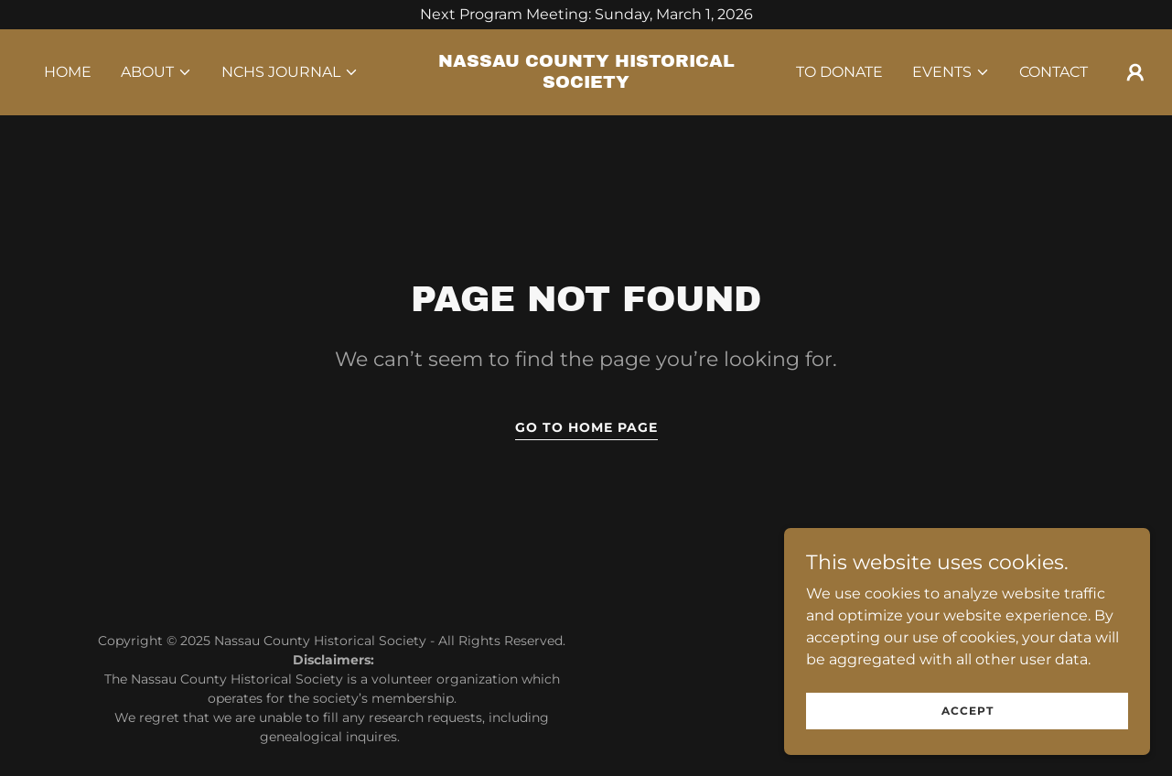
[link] (586, 83)
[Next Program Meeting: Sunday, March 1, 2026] (586, 15)
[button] (156, 72)
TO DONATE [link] (839, 72)
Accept (967, 735)
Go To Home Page (586, 427)
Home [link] (67, 72)
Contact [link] (1053, 72)
